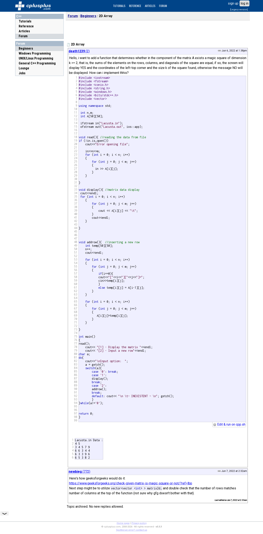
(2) (79, 51)
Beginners (88, 16)
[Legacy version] (239, 9)
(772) (79, 472)
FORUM (163, 5)
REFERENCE (135, 5)
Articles (24, 31)
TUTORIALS (119, 5)
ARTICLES (150, 5)
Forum (23, 36)
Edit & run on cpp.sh (229, 424)
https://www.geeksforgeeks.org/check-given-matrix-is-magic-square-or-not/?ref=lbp (130, 483)
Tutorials (25, 21)
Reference (26, 26)
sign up (233, 3)
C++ (19, 16)
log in (244, 3)
